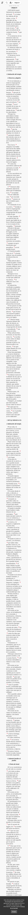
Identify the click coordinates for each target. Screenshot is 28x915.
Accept (14, 911)
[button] (13, 14)
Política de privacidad (17, 907)
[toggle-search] (7, 2)
